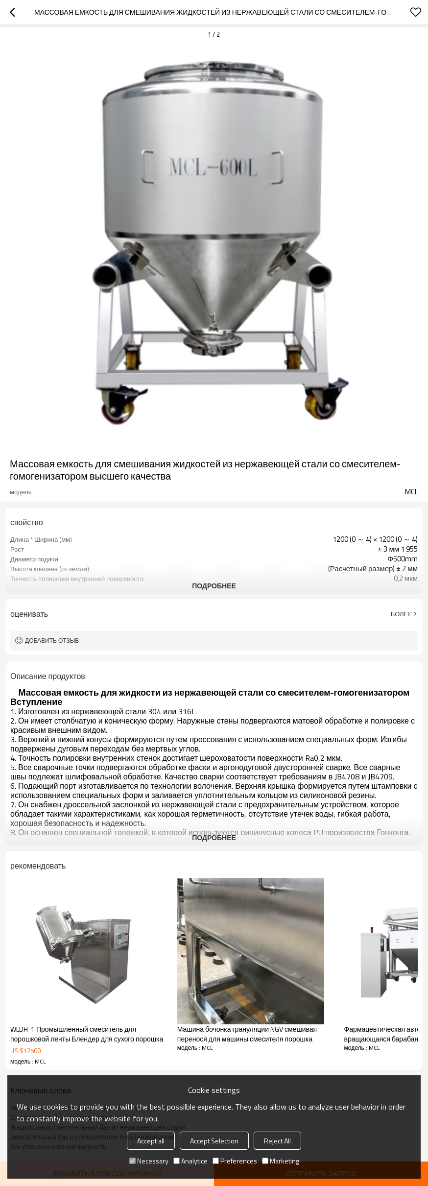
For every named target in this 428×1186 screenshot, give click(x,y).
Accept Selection (214, 1141)
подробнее (214, 586)
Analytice (190, 1161)
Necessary (148, 1161)
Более (401, 614)
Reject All (277, 1141)
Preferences (235, 1161)
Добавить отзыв (52, 640)
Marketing (280, 1161)
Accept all (151, 1141)
